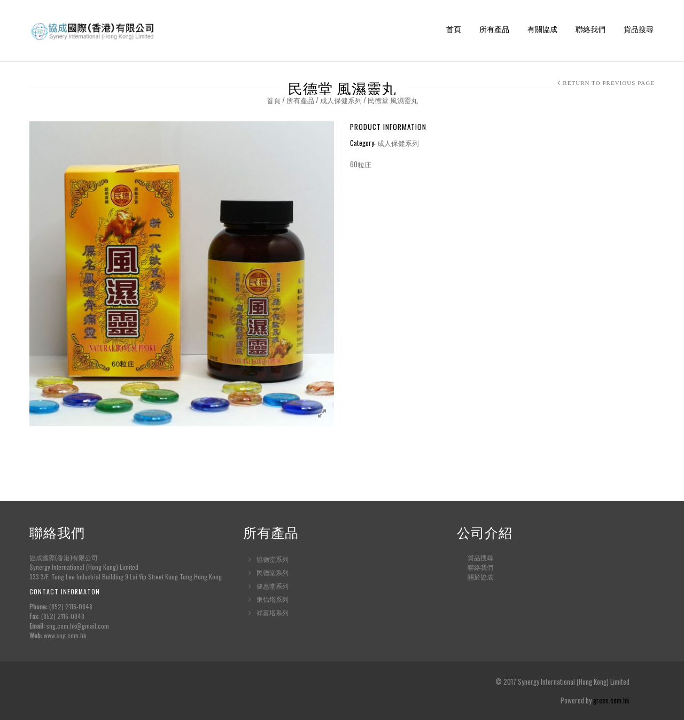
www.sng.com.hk (65, 635)
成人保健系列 (341, 100)
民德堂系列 (272, 572)
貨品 (474, 557)
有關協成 (542, 30)
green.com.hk (611, 700)
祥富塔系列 (272, 612)
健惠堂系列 (272, 585)
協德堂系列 (272, 558)
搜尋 (486, 557)
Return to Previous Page (609, 83)
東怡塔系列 (272, 598)
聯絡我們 (590, 30)
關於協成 (480, 576)
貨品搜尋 (639, 30)
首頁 (453, 30)
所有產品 (494, 30)
